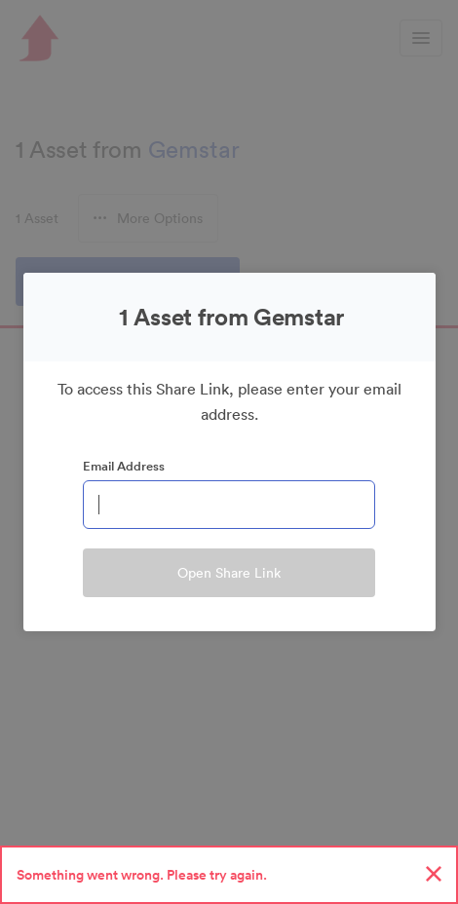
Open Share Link (229, 573)
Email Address (124, 466)
